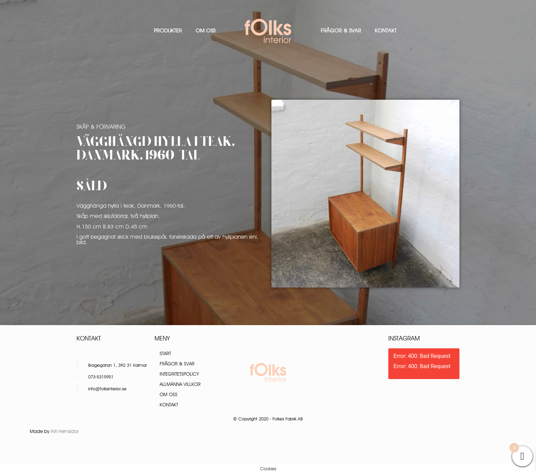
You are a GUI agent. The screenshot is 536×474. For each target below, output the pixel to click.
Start (165, 353)
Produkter (168, 30)
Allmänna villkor (180, 384)
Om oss (205, 30)
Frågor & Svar (341, 30)
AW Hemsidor (65, 431)
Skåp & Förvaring (101, 126)
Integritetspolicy (179, 374)
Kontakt (386, 30)
